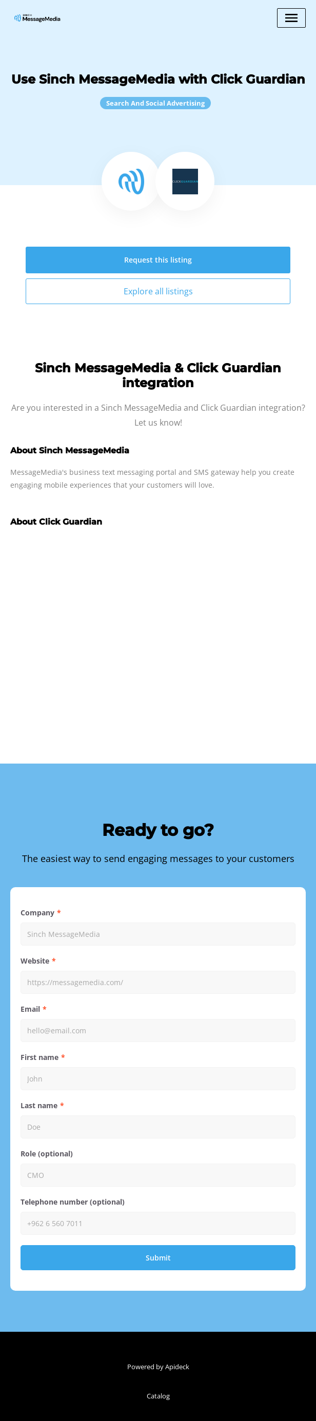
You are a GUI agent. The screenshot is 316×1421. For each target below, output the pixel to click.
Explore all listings (158, 291)
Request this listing (158, 260)
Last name (39, 1105)
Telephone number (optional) (73, 1202)
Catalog (158, 1395)
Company (37, 912)
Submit (158, 1258)
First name (39, 1057)
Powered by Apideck (158, 1366)
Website (35, 961)
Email (30, 1009)
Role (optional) (47, 1153)
